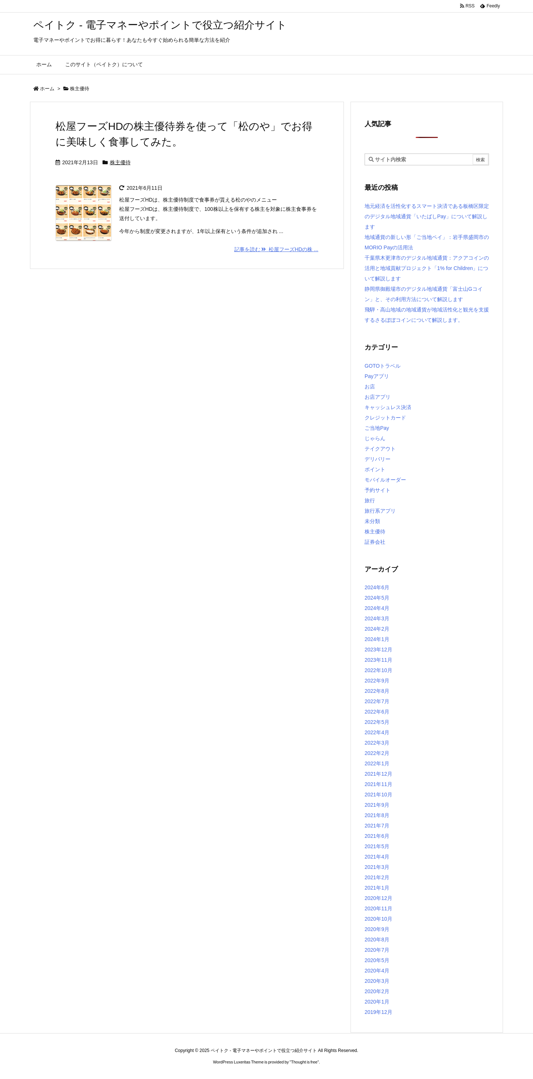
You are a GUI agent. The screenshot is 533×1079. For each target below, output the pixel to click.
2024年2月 (377, 629)
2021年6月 (377, 836)
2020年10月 (378, 919)
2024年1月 (377, 639)
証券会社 (375, 542)
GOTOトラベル (382, 366)
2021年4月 (377, 857)
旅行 (370, 500)
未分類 (372, 521)
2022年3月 (377, 743)
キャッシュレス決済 (388, 407)
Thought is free (304, 1062)
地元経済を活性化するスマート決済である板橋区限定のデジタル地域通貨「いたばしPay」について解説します (427, 216)
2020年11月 (378, 908)
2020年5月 (377, 960)
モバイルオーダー (385, 480)
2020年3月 (377, 981)
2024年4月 (377, 608)
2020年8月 (377, 940)
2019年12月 (378, 1012)
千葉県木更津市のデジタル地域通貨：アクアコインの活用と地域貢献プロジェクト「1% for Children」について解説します (427, 268)
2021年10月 (378, 795)
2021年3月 (377, 867)
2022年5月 (377, 722)
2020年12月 (378, 898)
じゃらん (375, 438)
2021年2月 (377, 877)
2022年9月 (377, 681)
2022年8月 (377, 691)
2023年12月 (378, 650)
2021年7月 (377, 826)
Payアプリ (377, 376)
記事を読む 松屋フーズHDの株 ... (276, 249)
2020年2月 (377, 991)
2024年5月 (377, 598)
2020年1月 (377, 1002)
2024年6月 (377, 587)
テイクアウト (380, 449)
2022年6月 (377, 712)
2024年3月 (377, 618)
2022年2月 (377, 753)
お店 (370, 387)
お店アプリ (377, 397)
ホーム (47, 88)
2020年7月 (377, 950)
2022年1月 (377, 763)
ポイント (375, 469)
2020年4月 (377, 971)
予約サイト (377, 490)
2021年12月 (378, 774)
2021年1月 (377, 888)
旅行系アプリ (380, 511)
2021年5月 (377, 846)
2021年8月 (377, 815)
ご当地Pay (377, 428)
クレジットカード (385, 418)
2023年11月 (378, 660)
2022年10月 (378, 670)
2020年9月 (377, 929)
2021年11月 (378, 784)
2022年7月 (377, 701)
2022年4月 (377, 732)
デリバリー (377, 459)
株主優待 (120, 162)
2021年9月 (377, 805)
